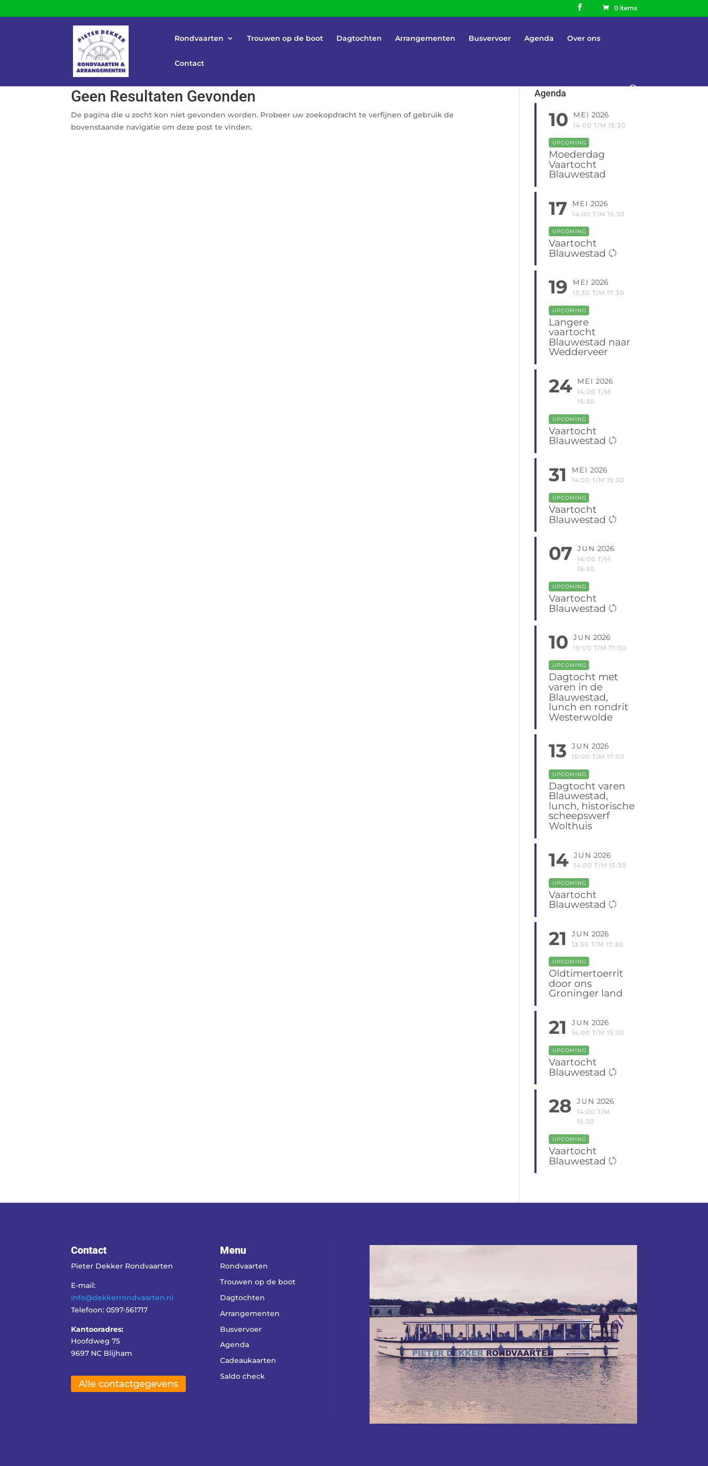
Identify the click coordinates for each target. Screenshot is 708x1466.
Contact (189, 64)
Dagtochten (359, 39)
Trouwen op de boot (285, 39)
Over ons (583, 39)
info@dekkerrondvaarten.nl (122, 1297)
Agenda (539, 39)
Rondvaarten (199, 39)
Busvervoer (490, 39)
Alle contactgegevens (128, 1383)
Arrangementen (425, 39)
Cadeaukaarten (248, 1360)
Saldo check (242, 1376)
